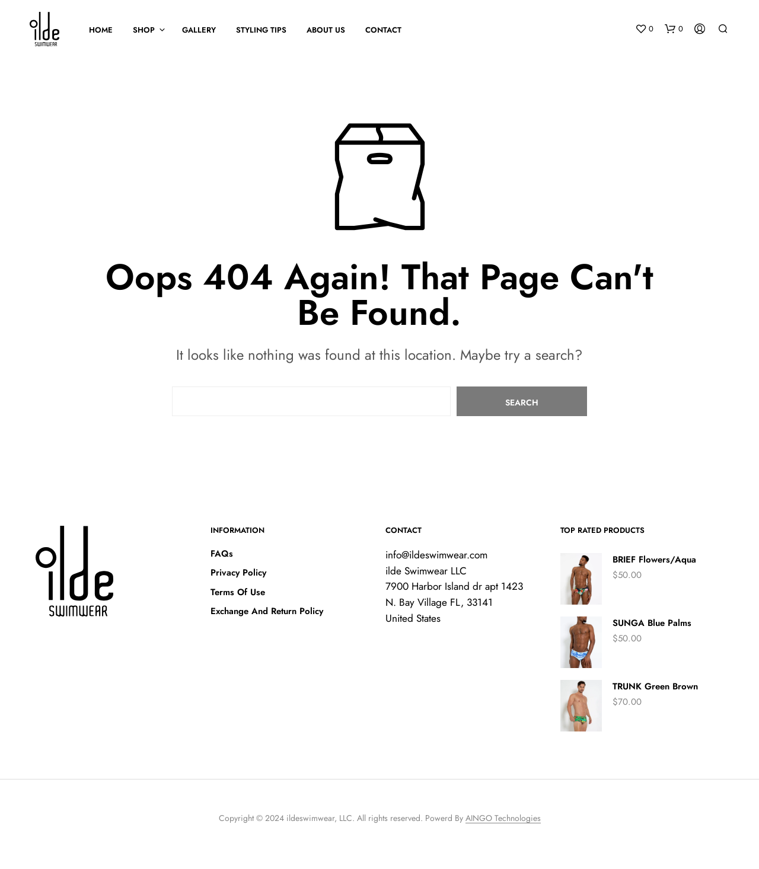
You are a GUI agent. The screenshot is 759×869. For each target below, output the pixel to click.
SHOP (144, 30)
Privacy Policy (238, 572)
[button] (644, 29)
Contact (383, 30)
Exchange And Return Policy (267, 611)
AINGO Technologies (503, 818)
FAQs (222, 553)
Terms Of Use (238, 592)
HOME (101, 30)
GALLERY (199, 30)
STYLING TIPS (261, 30)
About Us (326, 30)
